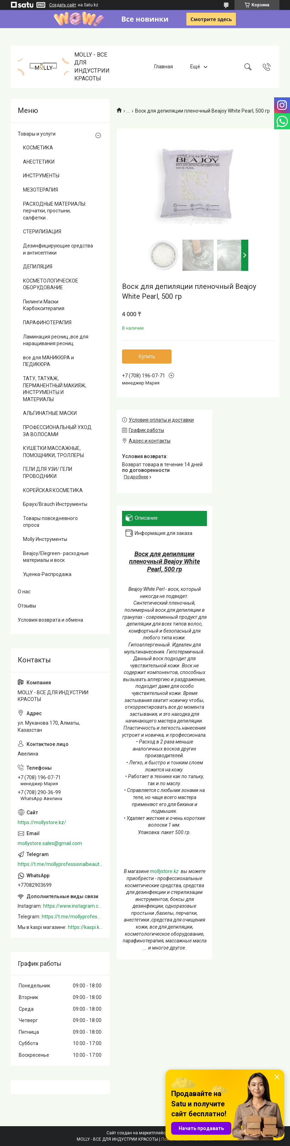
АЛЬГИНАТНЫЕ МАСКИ (50, 413)
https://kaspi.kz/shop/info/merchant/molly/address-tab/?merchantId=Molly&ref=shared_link (85, 927)
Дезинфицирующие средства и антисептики (58, 249)
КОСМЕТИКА (38, 147)
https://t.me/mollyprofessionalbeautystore (60, 864)
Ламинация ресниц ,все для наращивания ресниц (55, 340)
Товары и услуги (37, 134)
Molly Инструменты (45, 539)
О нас (24, 591)
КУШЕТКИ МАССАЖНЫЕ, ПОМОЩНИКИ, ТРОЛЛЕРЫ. (54, 451)
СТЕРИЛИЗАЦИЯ (42, 231)
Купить (147, 356)
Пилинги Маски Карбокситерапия (43, 305)
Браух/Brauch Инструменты (55, 504)
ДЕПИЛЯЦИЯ (37, 266)
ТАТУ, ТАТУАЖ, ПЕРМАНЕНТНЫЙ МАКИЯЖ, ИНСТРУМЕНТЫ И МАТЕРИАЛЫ (54, 389)
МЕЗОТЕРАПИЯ (40, 190)
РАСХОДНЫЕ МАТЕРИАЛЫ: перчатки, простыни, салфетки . (54, 211)
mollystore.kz (164, 871)
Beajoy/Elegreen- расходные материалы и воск (56, 557)
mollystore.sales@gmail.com (50, 843)
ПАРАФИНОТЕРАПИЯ (47, 322)
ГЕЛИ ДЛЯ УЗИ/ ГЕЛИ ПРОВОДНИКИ (47, 472)
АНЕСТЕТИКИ (38, 162)
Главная (163, 66)
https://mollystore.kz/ (42, 822)
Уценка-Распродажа (47, 574)
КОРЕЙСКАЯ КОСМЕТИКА (53, 490)
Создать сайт (62, 4)
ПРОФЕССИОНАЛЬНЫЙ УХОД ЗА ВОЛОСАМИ (57, 430)
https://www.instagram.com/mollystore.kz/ (73, 906)
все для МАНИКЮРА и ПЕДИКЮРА (48, 361)
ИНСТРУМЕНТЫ (41, 175)
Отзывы (27, 606)
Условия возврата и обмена (50, 620)
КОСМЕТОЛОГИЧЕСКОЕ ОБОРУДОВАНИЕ (50, 284)
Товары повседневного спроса (50, 521)
